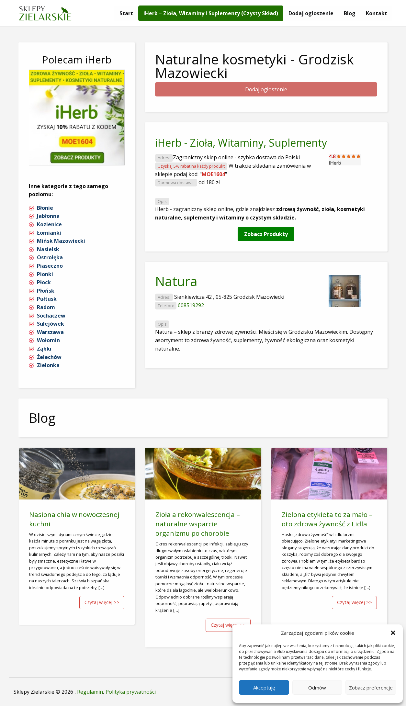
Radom (46, 307)
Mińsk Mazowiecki (61, 240)
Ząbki (44, 348)
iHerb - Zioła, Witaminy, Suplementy (241, 143)
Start (126, 13)
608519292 (191, 305)
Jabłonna (48, 215)
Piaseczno (50, 265)
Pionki (45, 274)
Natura (176, 281)
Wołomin (48, 340)
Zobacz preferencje (371, 687)
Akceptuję (264, 687)
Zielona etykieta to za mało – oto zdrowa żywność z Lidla (327, 519)
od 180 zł (209, 182)
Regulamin (90, 691)
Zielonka (48, 365)
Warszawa (50, 332)
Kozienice (49, 224)
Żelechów (49, 357)
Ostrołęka (50, 257)
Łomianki (49, 232)
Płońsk (45, 290)
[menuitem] (126, 13)
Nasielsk (48, 249)
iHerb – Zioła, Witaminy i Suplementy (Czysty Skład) (210, 13)
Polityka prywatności (131, 691)
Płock (44, 282)
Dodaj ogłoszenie (310, 13)
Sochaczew (51, 315)
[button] (393, 633)
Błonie (45, 207)
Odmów (317, 687)
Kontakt (376, 13)
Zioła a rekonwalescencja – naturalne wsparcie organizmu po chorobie (197, 524)
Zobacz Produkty (266, 234)
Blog (349, 13)
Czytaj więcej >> (102, 602)
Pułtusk (47, 298)
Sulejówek (50, 323)
